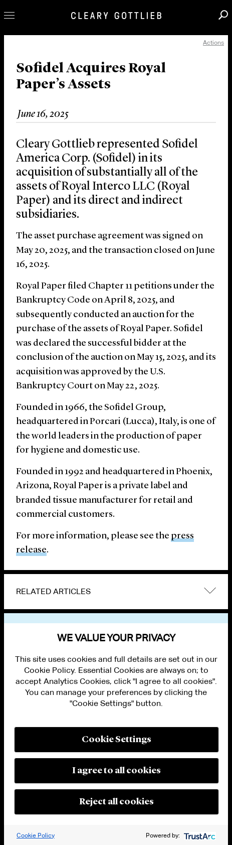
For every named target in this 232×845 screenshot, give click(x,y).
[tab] (116, 591)
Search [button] (223, 15)
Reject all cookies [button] (116, 801)
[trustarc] (198, 835)
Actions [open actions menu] (213, 42)
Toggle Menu (9, 15)
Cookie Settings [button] (116, 739)
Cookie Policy (36, 835)
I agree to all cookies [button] (116, 770)
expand (210, 590)
